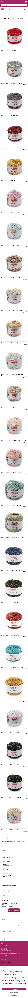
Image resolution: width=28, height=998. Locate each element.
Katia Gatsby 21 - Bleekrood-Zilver (11, 212)
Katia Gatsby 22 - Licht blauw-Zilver (11, 245)
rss (20, 995)
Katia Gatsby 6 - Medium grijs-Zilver (11, 83)
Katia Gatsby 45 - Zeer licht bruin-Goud (12, 342)
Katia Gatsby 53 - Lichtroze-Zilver (11, 472)
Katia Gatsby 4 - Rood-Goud (9, 50)
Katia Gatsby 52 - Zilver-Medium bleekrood (13, 440)
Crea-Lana (3, 939)
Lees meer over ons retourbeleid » (9, 853)
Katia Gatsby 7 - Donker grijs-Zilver (11, 115)
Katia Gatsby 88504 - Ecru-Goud (10, 829)
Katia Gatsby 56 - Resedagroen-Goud (12, 537)
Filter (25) (7, 18)
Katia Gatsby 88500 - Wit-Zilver (10, 732)
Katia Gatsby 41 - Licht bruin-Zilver (11, 277)
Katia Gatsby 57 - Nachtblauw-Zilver (11, 570)
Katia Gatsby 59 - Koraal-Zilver (10, 635)
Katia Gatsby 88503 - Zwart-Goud (11, 797)
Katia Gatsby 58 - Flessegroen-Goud (11, 602)
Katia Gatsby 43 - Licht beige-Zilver (11, 310)
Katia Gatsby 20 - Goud (8, 180)
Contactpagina (6, 891)
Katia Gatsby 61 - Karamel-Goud (10, 700)
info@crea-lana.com (7, 931)
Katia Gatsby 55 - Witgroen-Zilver (11, 505)
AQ (1, 968)
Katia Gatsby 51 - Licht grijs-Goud (11, 407)
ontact (2, 971)
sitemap (17, 995)
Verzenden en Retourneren (6, 969)
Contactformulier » (6, 935)
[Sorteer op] (20, 18)
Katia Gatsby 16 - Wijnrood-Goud (11, 148)
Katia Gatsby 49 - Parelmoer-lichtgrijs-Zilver (12, 374)
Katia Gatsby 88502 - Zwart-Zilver (11, 764)
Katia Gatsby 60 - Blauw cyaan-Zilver (12, 667)
